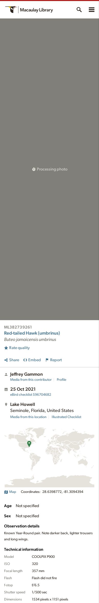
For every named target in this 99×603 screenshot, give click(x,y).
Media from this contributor (31, 380)
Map (10, 492)
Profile (61, 380)
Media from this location (28, 417)
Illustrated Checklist (66, 417)
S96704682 (30, 395)
